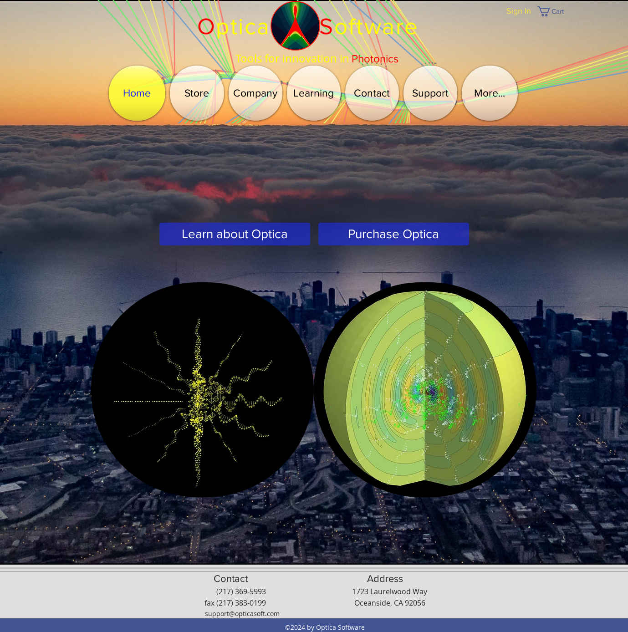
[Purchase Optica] (393, 234)
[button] (556, 11)
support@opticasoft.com (242, 613)
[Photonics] (375, 58)
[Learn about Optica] (234, 234)
